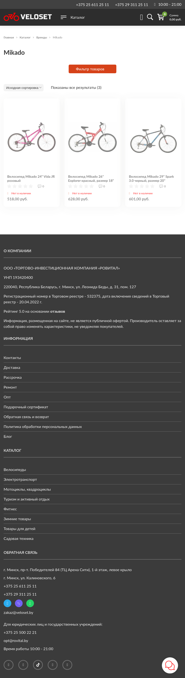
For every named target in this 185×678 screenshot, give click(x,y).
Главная (9, 37)
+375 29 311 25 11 (131, 4)
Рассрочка (13, 377)
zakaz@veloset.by (18, 612)
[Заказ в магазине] (24, 87)
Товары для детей (19, 528)
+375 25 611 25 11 (92, 4)
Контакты (12, 357)
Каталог (25, 37)
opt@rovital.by (16, 640)
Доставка (12, 367)
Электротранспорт (20, 479)
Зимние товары (17, 518)
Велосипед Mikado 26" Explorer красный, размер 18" (91, 178)
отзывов (57, 311)
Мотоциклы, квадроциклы (27, 489)
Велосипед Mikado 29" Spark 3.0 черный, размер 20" (151, 178)
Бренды (41, 37)
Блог (8, 436)
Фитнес (10, 509)
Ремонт (10, 387)
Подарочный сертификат (26, 406)
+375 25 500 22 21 (20, 632)
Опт (7, 397)
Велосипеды (15, 469)
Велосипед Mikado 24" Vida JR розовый (31, 178)
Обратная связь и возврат (26, 416)
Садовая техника (18, 538)
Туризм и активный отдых (27, 499)
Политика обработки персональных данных (43, 426)
